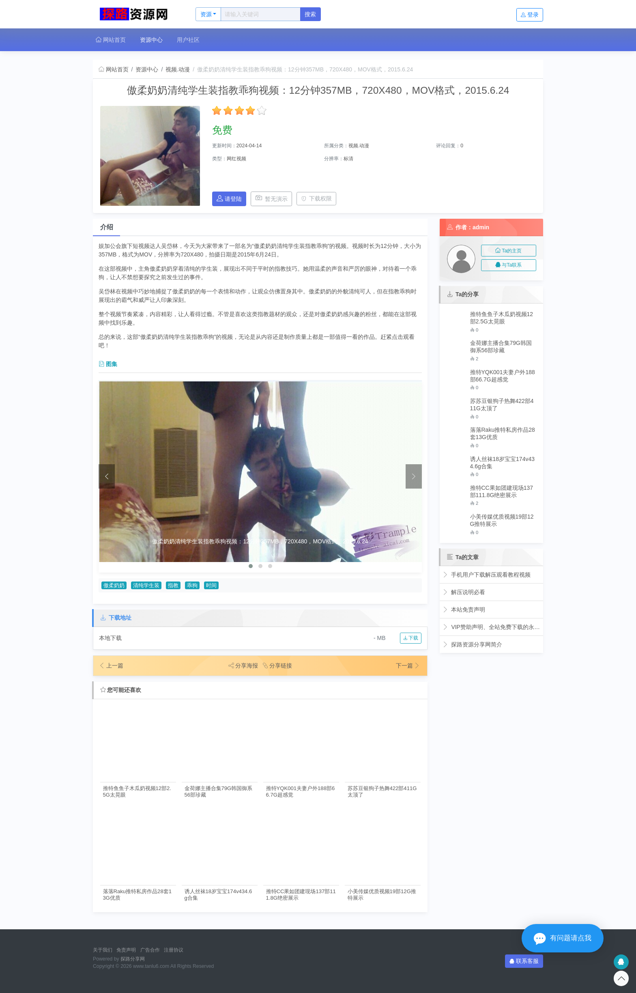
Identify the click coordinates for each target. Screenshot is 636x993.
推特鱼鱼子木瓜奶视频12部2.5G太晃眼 (137, 791)
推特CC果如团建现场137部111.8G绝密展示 (301, 894)
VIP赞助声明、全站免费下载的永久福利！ (491, 627)
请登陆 (229, 198)
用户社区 (188, 40)
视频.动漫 (177, 69)
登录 (530, 14)
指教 (173, 585)
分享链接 (277, 665)
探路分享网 (132, 959)
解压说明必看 (464, 592)
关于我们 (102, 950)
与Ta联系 (508, 265)
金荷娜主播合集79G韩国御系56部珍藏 (219, 791)
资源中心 (151, 40)
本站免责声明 (464, 609)
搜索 (310, 14)
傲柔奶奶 (114, 585)
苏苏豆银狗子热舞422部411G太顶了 (382, 791)
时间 (211, 585)
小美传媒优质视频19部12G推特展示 (382, 894)
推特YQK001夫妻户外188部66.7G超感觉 (300, 791)
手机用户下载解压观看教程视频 (487, 574)
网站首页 (111, 40)
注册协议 (173, 950)
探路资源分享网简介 (472, 644)
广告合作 (150, 950)
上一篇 (111, 665)
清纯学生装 (146, 585)
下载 (410, 638)
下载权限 (316, 198)
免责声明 (126, 950)
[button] (251, 566)
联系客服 (524, 961)
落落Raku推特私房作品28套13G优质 (137, 894)
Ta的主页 (508, 251)
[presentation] (107, 476)
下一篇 (408, 665)
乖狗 (192, 585)
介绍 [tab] (106, 227)
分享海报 (243, 665)
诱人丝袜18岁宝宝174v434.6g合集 (218, 894)
